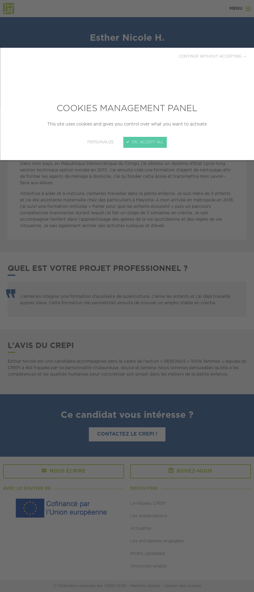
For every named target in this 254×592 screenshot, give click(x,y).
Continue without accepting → (212, 56)
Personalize (100, 142)
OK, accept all (145, 142)
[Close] (127, 296)
